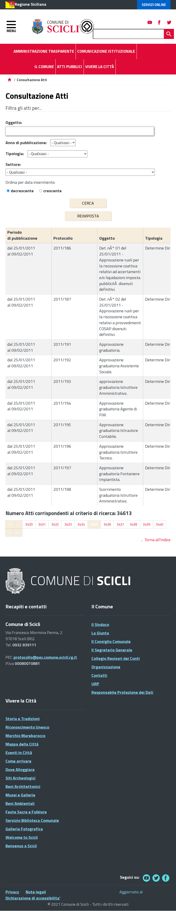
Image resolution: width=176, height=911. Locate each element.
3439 (146, 524)
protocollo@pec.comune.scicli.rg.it (45, 657)
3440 (159, 524)
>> (17, 532)
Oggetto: (14, 122)
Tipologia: (15, 154)
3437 (120, 524)
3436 (107, 524)
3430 (29, 524)
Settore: (13, 164)
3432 (55, 524)
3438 (133, 524)
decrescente (22, 191)
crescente (52, 191)
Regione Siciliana (30, 4)
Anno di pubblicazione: (26, 143)
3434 (81, 524)
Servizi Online (154, 4)
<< (10, 524)
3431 (42, 524)
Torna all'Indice (157, 540)
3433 (68, 524)
